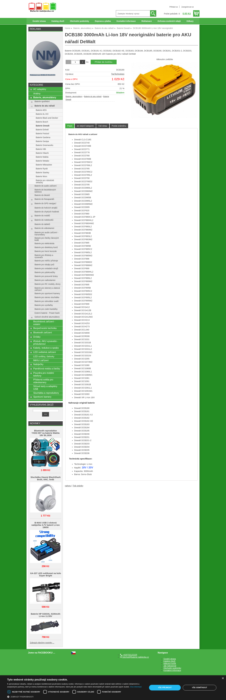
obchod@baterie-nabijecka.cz (134, 657)
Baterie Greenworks (44, 145)
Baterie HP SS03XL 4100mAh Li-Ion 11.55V (45, 615)
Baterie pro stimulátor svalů (47, 301)
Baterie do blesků (42, 195)
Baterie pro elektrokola (44, 243)
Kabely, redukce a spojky (46, 347)
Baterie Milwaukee (44, 165)
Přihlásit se (173, 7)
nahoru (68, 486)
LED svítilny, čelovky (43, 356)
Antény (37, 93)
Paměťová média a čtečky (46, 368)
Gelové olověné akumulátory (47, 317)
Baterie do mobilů (42, 216)
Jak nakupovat (169, 666)
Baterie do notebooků (44, 220)
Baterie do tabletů (42, 224)
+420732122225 (128, 655)
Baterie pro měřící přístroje (46, 261)
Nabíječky (38, 364)
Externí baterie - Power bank (47, 313)
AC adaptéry (39, 89)
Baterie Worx (41, 176)
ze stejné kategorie (85, 126)
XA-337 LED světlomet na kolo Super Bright (45, 574)
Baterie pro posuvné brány (46, 276)
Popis (69, 126)
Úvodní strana (39, 21)
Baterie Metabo (42, 161)
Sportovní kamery (42, 396)
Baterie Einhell (42, 130)
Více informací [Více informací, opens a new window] (136, 687)
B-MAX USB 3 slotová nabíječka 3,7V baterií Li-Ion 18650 (45, 525)
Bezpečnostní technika (44, 328)
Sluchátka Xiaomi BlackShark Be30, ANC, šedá (46, 478)
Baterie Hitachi (42, 153)
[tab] (69, 126)
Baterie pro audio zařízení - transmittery (46, 233)
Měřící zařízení (41, 360)
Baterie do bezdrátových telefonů (45, 191)
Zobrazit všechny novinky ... (42, 643)
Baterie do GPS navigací (45, 203)
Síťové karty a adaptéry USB (45, 387)
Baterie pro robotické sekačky (45, 181)
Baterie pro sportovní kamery (47, 293)
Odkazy (190, 21)
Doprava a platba (103, 21)
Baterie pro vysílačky (44, 305)
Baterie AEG (41, 110)
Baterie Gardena (43, 137)
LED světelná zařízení (44, 352)
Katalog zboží (57, 21)
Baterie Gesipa (42, 141)
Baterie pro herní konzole (46, 251)
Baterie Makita (42, 157)
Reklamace (146, 21)
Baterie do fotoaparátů (44, 199)
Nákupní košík (169, 663)
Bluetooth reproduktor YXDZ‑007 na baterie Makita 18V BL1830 (46, 433)
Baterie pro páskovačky (45, 272)
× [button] (223, 678)
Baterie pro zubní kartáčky (46, 309)
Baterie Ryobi (42, 169)
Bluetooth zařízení (42, 332)
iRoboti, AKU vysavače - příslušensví (45, 342)
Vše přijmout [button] (165, 688)
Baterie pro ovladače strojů (46, 268)
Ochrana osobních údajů (169, 21)
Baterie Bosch (42, 122)
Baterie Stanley (42, 172)
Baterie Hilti (41, 149)
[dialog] (113, 687)
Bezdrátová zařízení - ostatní (44, 323)
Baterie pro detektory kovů (46, 247)
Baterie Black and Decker (47, 118)
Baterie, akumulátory (74, 97)
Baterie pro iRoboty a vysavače (44, 256)
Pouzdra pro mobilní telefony (43, 374)
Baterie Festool (42, 133)
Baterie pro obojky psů (44, 265)
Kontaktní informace (126, 21)
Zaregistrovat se (187, 7)
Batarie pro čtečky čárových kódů (47, 239)
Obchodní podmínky (79, 21)
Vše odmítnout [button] (199, 688)
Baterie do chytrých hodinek (47, 212)
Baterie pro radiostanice (45, 280)
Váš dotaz (102, 126)
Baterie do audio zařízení (46, 186)
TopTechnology (117, 74)
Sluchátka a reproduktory (46, 393)
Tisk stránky (78, 486)
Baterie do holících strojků (46, 208)
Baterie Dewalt (42, 126)
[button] (75, 696)
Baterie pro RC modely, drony (48, 284)
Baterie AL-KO (42, 114)
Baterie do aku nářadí (92, 97)
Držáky (37, 336)
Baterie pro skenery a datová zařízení (47, 289)
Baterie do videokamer (44, 228)
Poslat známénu (119, 126)
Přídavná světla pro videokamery (43, 381)
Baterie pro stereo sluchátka (47, 297)
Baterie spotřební (42, 101)
